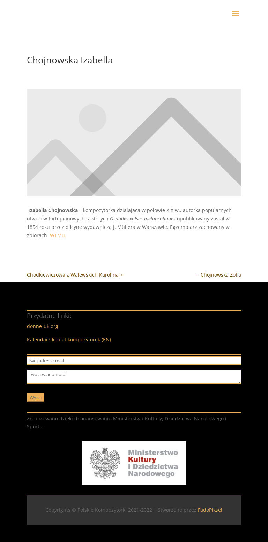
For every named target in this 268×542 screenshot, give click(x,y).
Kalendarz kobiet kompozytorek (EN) (69, 339)
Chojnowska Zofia (217, 274)
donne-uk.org (42, 326)
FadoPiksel (210, 509)
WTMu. (58, 235)
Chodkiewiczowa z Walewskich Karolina (76, 274)
